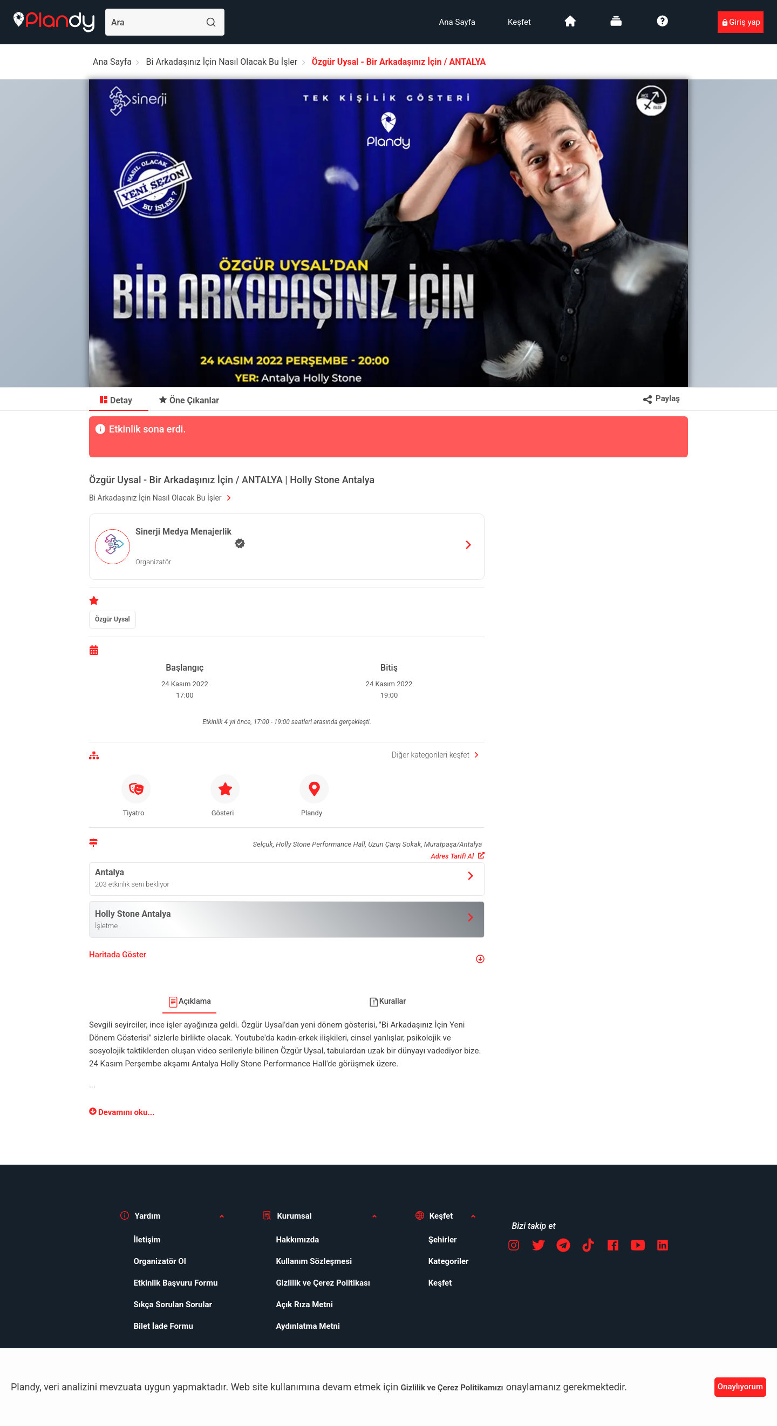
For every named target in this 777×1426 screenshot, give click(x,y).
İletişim (139, 1240)
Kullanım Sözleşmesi (306, 1261)
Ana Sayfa (457, 22)
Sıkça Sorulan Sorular (165, 1304)
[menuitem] (457, 22)
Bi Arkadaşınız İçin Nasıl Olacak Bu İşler (222, 62)
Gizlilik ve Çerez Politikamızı (452, 1388)
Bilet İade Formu (156, 1326)
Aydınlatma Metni (300, 1326)
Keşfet (519, 22)
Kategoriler (441, 1261)
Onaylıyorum (740, 1386)
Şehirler (435, 1240)
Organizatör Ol (152, 1261)
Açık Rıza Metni (296, 1304)
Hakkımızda (289, 1240)
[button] (287, 959)
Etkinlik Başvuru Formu (168, 1283)
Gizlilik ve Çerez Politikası (315, 1283)
